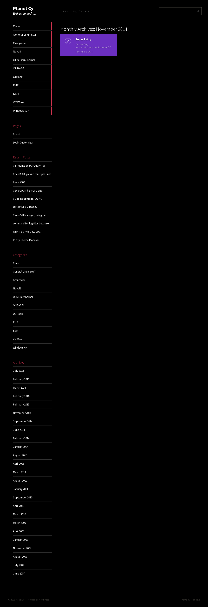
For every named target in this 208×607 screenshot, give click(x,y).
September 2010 (22, 497)
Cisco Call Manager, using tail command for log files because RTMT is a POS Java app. (31, 223)
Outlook (18, 314)
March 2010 (19, 514)
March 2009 (19, 523)
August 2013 (20, 455)
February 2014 (21, 438)
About (16, 134)
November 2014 (22, 413)
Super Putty (79, 39)
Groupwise (19, 280)
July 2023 (18, 370)
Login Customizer (23, 142)
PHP (15, 322)
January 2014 (20, 447)
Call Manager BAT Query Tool (29, 165)
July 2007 (18, 565)
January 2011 (20, 489)
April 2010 (18, 506)
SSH (15, 331)
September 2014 (22, 421)
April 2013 (18, 463)
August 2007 (20, 556)
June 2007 (19, 573)
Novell (17, 288)
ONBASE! (18, 305)
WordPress (44, 599)
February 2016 (21, 396)
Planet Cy (23, 8)
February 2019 (21, 379)
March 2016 (19, 387)
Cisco (16, 263)
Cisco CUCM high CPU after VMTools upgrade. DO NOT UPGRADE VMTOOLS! (28, 199)
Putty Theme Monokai (26, 240)
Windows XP (20, 347)
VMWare (17, 339)
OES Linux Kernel (23, 297)
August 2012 (20, 480)
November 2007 (22, 548)
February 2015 (21, 404)
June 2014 (19, 430)
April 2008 (18, 531)
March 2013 (19, 472)
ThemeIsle (195, 599)
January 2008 (20, 540)
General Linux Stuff (24, 271)
